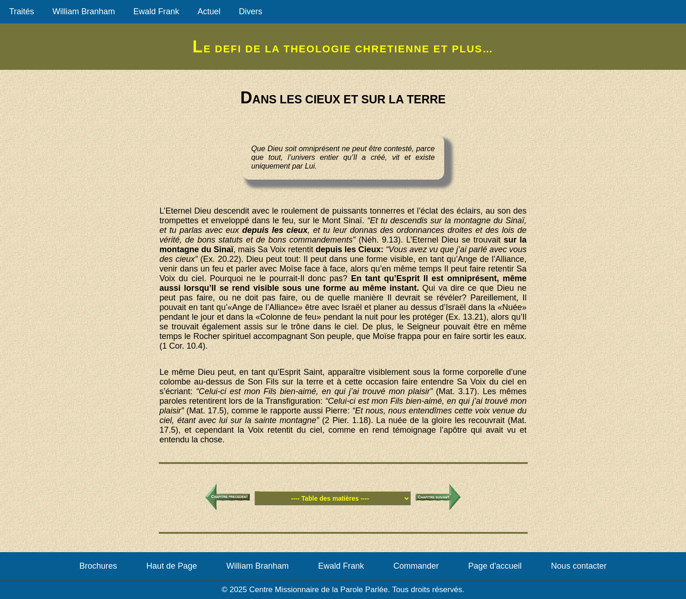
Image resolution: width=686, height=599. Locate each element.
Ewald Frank (156, 11)
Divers (250, 11)
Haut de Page (171, 566)
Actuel (208, 11)
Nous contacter (579, 566)
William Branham (83, 11)
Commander (416, 566)
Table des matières (257, 491)
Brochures (98, 566)
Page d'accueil (495, 566)
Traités (21, 11)
